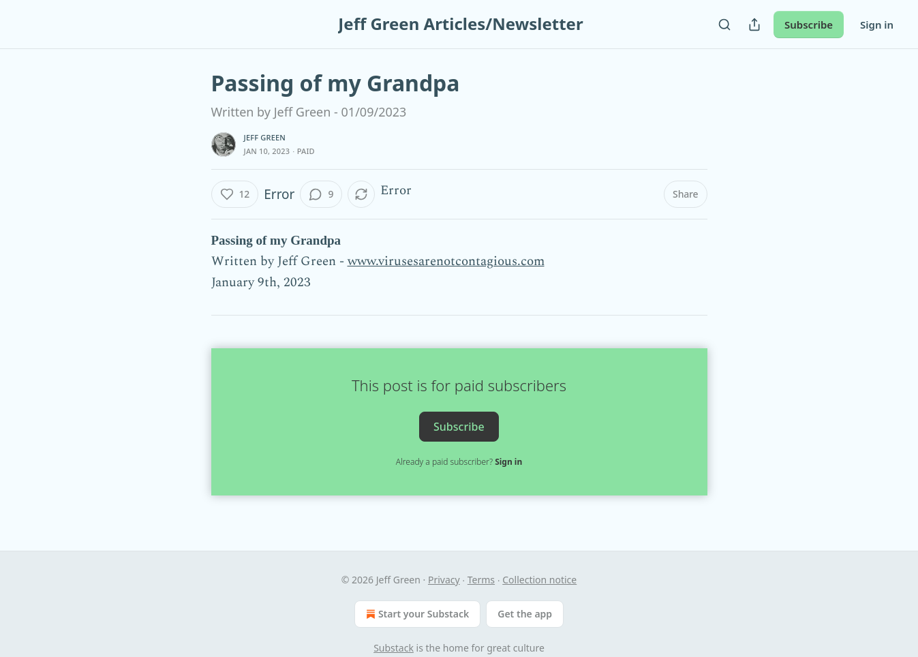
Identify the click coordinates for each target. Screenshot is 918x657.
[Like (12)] (235, 194)
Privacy (444, 579)
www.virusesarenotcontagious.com (446, 261)
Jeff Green (265, 137)
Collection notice (539, 579)
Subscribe (808, 24)
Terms (481, 579)
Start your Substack (416, 614)
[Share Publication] (754, 24)
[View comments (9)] (321, 194)
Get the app (525, 613)
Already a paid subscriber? (459, 462)
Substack (393, 647)
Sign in (876, 24)
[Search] (724, 24)
